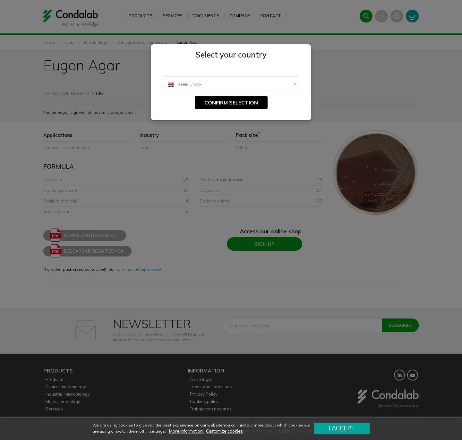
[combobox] (231, 83)
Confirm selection (231, 102)
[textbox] (231, 84)
